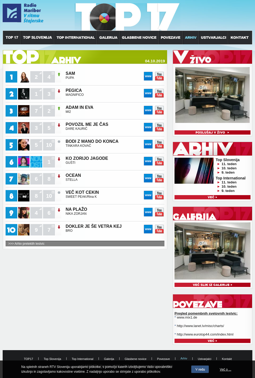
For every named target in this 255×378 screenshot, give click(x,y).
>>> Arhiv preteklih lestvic (26, 244)
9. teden (228, 172)
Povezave (163, 358)
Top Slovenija (52, 358)
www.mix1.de (187, 317)
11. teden (229, 164)
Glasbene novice (135, 358)
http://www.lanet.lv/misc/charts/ (200, 326)
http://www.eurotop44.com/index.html (205, 334)
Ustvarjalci (204, 358)
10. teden (229, 168)
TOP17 (28, 358)
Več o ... (225, 369)
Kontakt (227, 358)
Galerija (109, 358)
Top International (82, 358)
